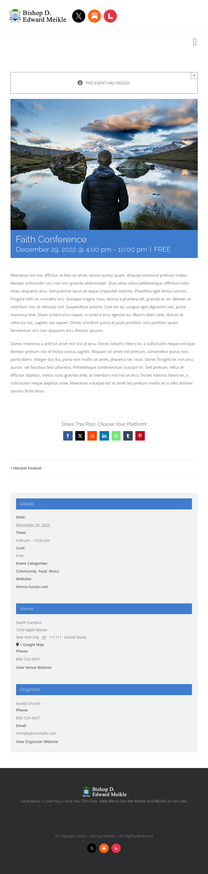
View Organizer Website (37, 741)
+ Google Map (32, 644)
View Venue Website (34, 667)
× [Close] (194, 75)
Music (54, 571)
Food (42, 571)
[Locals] (110, 16)
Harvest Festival (27, 468)
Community (26, 571)
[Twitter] (78, 16)
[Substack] (94, 16)
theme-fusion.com (32, 586)
